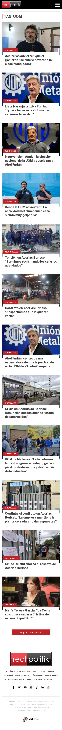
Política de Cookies (43, 671)
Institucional (34, 679)
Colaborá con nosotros (16, 675)
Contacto (49, 679)
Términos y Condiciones (44, 675)
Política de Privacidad (18, 671)
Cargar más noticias (31, 632)
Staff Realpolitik (14, 679)
